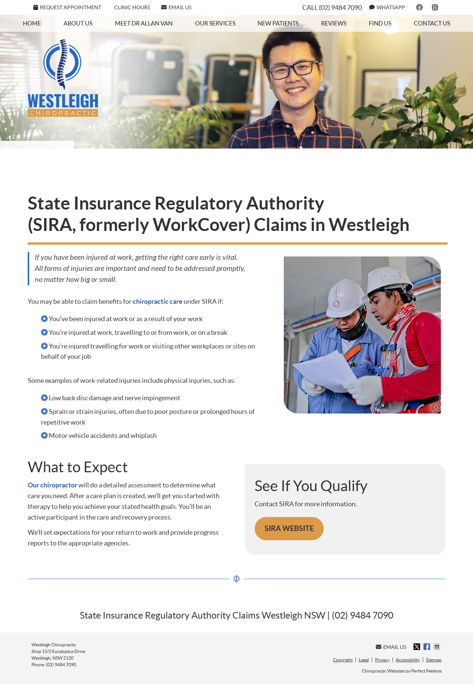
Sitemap (434, 659)
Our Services (215, 23)
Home (32, 23)
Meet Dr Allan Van (144, 23)
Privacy (382, 659)
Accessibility (408, 659)
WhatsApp (387, 7)
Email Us (176, 7)
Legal (364, 659)
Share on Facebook (427, 646)
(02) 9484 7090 (340, 7)
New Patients (278, 23)
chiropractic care (158, 301)
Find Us (380, 23)
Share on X (418, 646)
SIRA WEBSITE (289, 528)
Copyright (343, 659)
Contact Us (432, 23)
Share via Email (437, 646)
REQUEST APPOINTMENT (67, 7)
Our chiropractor (52, 485)
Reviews (333, 23)
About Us (78, 23)
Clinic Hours (132, 7)
